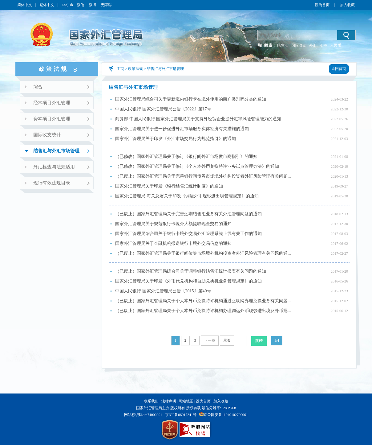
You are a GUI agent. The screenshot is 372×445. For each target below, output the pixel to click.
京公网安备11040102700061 (226, 415)
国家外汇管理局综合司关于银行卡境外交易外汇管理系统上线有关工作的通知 (188, 233)
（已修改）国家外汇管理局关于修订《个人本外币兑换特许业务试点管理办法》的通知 (197, 166)
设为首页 (322, 5)
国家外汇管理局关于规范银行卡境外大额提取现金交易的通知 (173, 223)
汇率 (323, 45)
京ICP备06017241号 (181, 415)
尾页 (227, 340)
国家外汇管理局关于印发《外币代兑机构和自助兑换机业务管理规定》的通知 (188, 281)
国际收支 (298, 45)
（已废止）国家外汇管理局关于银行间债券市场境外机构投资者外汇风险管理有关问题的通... (203, 253)
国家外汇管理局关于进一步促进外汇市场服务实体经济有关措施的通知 (182, 128)
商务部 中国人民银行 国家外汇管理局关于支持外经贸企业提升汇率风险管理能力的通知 (198, 119)
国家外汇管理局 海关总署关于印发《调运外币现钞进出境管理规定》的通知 (187, 196)
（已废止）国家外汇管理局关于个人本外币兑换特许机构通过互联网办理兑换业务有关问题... (203, 301)
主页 (120, 69)
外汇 (313, 45)
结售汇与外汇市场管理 (165, 69)
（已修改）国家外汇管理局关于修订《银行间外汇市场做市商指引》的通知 (186, 156)
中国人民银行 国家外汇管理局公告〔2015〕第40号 (163, 291)
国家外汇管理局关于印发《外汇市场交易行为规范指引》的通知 (175, 138)
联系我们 (151, 401)
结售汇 (282, 45)
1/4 (276, 340)
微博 (93, 5)
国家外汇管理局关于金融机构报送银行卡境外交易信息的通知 (173, 243)
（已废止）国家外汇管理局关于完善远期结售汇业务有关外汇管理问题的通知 (188, 214)
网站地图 (186, 401)
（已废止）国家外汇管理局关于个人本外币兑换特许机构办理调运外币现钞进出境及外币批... (203, 310)
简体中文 (24, 5)
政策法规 (135, 69)
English (67, 5)
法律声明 (168, 401)
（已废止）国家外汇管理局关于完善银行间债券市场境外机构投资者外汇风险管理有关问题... (203, 176)
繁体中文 (46, 5)
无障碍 (106, 5)
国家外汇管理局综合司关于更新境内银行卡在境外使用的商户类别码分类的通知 (190, 99)
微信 (81, 5)
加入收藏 (347, 5)
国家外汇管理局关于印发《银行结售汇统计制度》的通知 (169, 186)
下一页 (209, 340)
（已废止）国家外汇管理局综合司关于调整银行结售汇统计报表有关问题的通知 (190, 271)
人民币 (335, 45)
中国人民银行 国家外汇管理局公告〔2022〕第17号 (163, 109)
